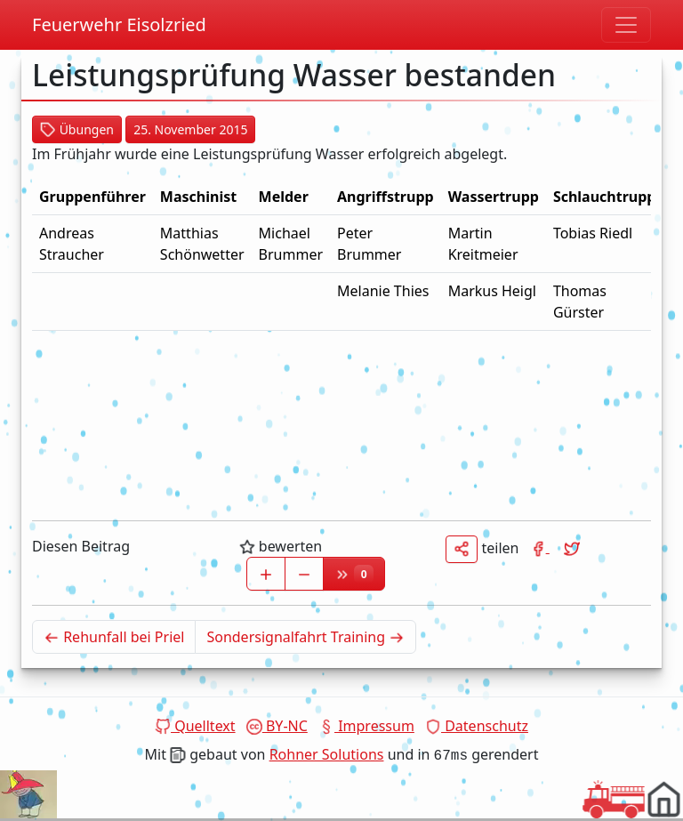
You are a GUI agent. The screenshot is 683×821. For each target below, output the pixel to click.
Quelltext (195, 726)
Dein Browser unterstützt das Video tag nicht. (28, 794)
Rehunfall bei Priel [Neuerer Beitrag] (120, 636)
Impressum (366, 726)
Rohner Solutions (326, 754)
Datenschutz (476, 726)
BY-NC (277, 726)
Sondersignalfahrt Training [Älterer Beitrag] (311, 636)
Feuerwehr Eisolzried (119, 24)
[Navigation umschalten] (626, 25)
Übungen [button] (77, 129)
